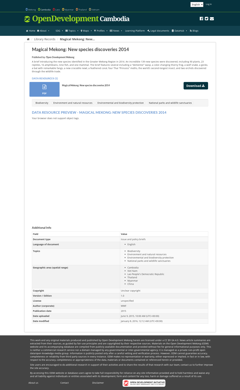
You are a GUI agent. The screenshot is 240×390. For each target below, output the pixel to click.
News (118, 30)
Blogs (195, 30)
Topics (74, 30)
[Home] (28, 39)
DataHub (181, 30)
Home (32, 30)
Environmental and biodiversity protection (121, 102)
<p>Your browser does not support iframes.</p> (120, 169)
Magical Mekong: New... (77, 39)
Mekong (32, 9)
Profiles (102, 30)
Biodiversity (42, 102)
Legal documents (160, 30)
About (45, 30)
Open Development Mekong (60, 57)
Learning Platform (135, 30)
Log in (209, 4)
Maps (87, 30)
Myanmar (69, 9)
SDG (59, 30)
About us (33, 382)
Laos (57, 9)
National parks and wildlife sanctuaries (170, 102)
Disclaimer (98, 382)
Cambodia (46, 9)
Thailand (82, 9)
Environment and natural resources (72, 102)
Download (195, 86)
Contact (64, 382)
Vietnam (95, 9)
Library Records (44, 39)
